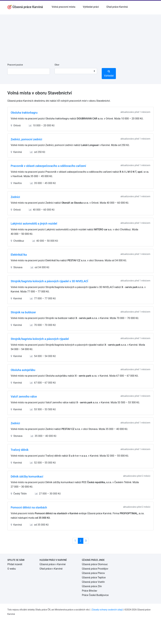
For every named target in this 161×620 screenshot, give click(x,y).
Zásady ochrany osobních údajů (107, 609)
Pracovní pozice (15, 64)
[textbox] (61, 71)
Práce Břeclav (89, 590)
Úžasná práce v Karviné (53, 564)
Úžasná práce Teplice (94, 577)
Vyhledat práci (91, 6)
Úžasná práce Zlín (92, 586)
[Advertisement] (80, 36)
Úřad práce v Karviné (51, 568)
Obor (57, 64)
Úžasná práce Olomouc (95, 564)
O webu (11, 568)
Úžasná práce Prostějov (95, 568)
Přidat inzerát (14, 564)
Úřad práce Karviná (117, 6)
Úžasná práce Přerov (93, 573)
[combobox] (76, 71)
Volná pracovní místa (63, 6)
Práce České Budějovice (95, 595)
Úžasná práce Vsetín (93, 581)
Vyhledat (109, 73)
